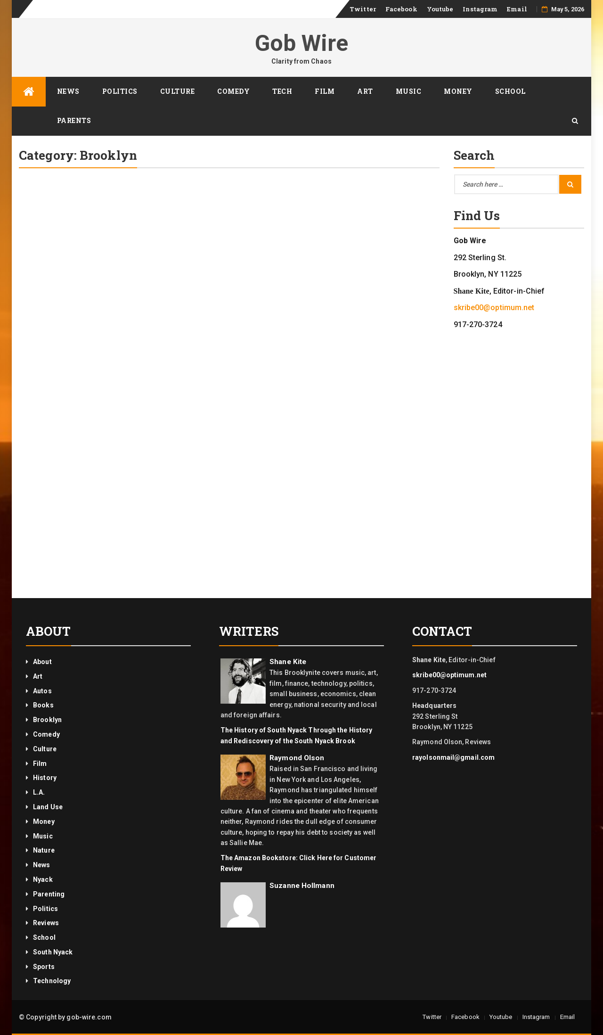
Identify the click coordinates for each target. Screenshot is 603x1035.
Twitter (363, 9)
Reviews (46, 923)
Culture (177, 91)
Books (43, 705)
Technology (52, 981)
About (42, 661)
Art (365, 91)
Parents (74, 120)
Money (458, 91)
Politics (120, 91)
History (45, 777)
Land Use (48, 807)
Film (324, 91)
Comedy (233, 91)
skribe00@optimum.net (494, 307)
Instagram (480, 9)
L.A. (39, 792)
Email (517, 9)
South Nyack (53, 952)
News (68, 91)
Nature (44, 850)
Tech (282, 91)
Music (409, 91)
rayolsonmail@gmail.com (453, 757)
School (510, 91)
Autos (42, 691)
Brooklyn (47, 719)
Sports (44, 966)
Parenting (49, 894)
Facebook (401, 9)
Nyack (43, 879)
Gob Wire (302, 43)
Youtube (440, 9)
